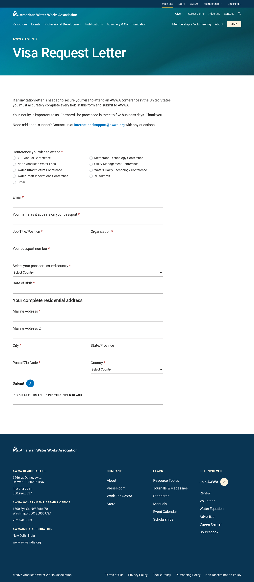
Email (18, 197)
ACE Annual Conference (32, 158)
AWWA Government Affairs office (41, 502)
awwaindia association (33, 529)
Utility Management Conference (113, 164)
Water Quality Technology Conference (118, 170)
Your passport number (31, 248)
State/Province (102, 345)
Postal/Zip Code (26, 363)
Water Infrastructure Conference (37, 170)
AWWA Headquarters (30, 471)
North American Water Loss (34, 164)
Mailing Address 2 (26, 328)
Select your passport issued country (42, 266)
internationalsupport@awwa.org (99, 125)
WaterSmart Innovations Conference (40, 176)
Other (19, 182)
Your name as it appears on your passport (46, 214)
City (17, 345)
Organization (102, 231)
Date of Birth (24, 283)
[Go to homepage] (45, 449)
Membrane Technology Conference (116, 158)
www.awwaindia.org (27, 542)
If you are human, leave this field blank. (48, 395)
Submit (18, 383)
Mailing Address (26, 311)
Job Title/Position (27, 231)
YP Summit (99, 176)
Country (98, 363)
